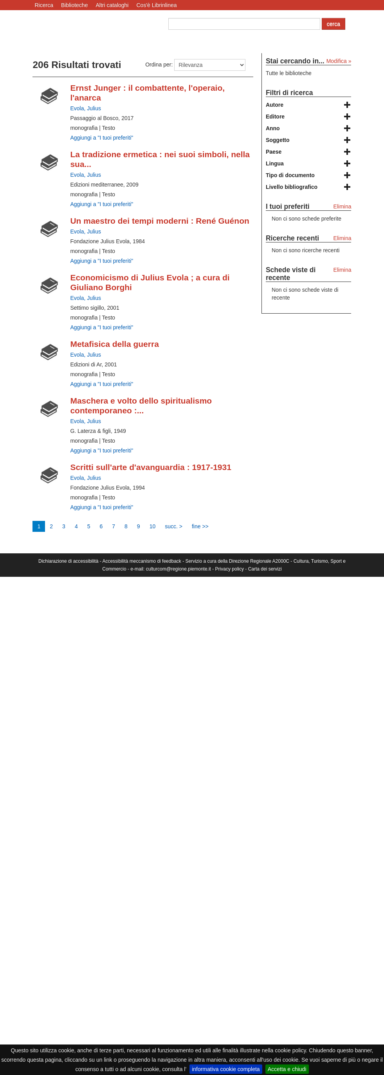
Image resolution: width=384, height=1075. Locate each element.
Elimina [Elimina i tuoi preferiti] (343, 206)
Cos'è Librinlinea (156, 5)
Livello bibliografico (291, 187)
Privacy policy (229, 569)
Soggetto (278, 140)
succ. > (173, 526)
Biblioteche (74, 5)
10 (153, 526)
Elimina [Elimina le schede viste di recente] (343, 270)
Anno (273, 128)
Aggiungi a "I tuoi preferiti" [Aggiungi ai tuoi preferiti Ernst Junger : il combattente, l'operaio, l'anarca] (101, 138)
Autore (274, 105)
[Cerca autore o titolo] (244, 24)
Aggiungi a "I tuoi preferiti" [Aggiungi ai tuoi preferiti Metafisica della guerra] (101, 384)
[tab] (309, 105)
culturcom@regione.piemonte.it (178, 569)
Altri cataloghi (112, 5)
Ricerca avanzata (189, 37)
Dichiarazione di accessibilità (68, 561)
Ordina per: (159, 64)
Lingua (275, 163)
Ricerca (43, 5)
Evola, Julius (85, 108)
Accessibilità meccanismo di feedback (141, 561)
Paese (273, 152)
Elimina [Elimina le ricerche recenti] (343, 238)
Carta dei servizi (265, 569)
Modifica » (339, 61)
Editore (275, 116)
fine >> (200, 526)
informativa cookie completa (226, 1069)
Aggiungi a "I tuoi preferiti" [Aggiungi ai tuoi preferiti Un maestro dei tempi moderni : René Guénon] (101, 261)
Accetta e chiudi (287, 1069)
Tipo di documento (290, 175)
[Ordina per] (209, 65)
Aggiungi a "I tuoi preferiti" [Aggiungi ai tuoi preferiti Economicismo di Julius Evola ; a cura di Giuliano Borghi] (101, 327)
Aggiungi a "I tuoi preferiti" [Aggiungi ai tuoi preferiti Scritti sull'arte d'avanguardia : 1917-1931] (101, 507)
